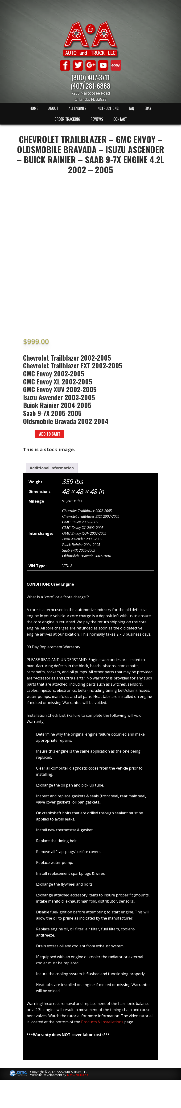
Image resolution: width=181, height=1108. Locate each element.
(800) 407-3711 (90, 77)
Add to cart (49, 434)
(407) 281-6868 (90, 85)
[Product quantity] (28, 432)
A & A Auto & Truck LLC (90, 39)
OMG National (78, 1075)
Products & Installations (102, 1022)
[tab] (52, 468)
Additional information (52, 468)
